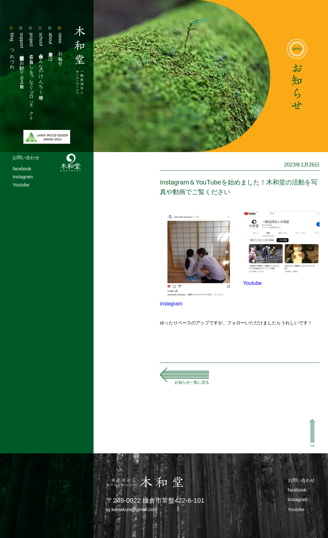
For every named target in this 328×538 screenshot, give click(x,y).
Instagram (22, 176)
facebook (21, 168)
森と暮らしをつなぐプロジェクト (31, 75)
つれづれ (12, 49)
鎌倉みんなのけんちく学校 (41, 62)
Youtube (20, 184)
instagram (171, 303)
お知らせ (60, 48)
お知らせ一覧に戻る (192, 382)
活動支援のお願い (21, 57)
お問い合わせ (25, 157)
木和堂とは (50, 46)
